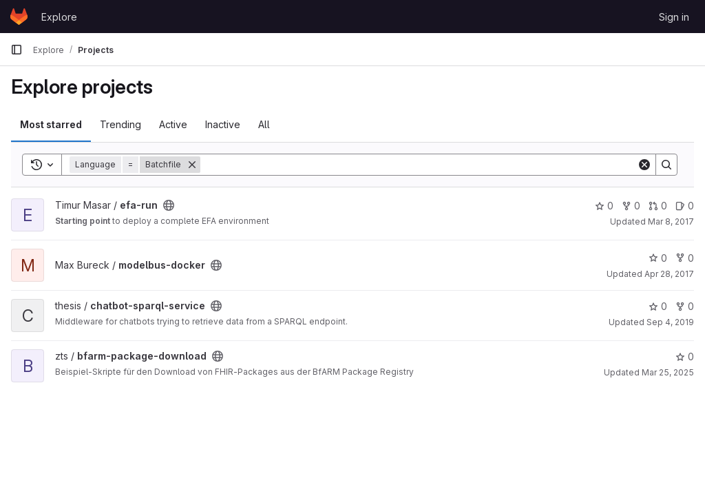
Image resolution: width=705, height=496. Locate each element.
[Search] (418, 164)
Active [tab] (173, 124)
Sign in (674, 17)
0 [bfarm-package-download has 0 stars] (684, 356)
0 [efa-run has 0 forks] (631, 205)
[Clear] (644, 164)
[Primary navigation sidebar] (17, 50)
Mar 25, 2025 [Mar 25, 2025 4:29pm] (668, 372)
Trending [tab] (120, 124)
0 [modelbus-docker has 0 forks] (684, 258)
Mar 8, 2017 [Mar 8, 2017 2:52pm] (671, 221)
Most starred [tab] (51, 124)
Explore (59, 17)
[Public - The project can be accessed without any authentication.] (168, 205)
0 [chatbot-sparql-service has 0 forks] (684, 306)
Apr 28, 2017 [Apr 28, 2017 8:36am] (669, 274)
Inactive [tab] (222, 124)
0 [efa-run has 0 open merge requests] (658, 205)
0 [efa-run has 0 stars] (604, 205)
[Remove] (192, 164)
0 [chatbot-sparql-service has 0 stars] (658, 306)
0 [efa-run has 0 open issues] (684, 205)
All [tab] (264, 124)
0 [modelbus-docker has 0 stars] (658, 258)
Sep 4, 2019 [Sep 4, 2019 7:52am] (670, 322)
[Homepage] (19, 17)
